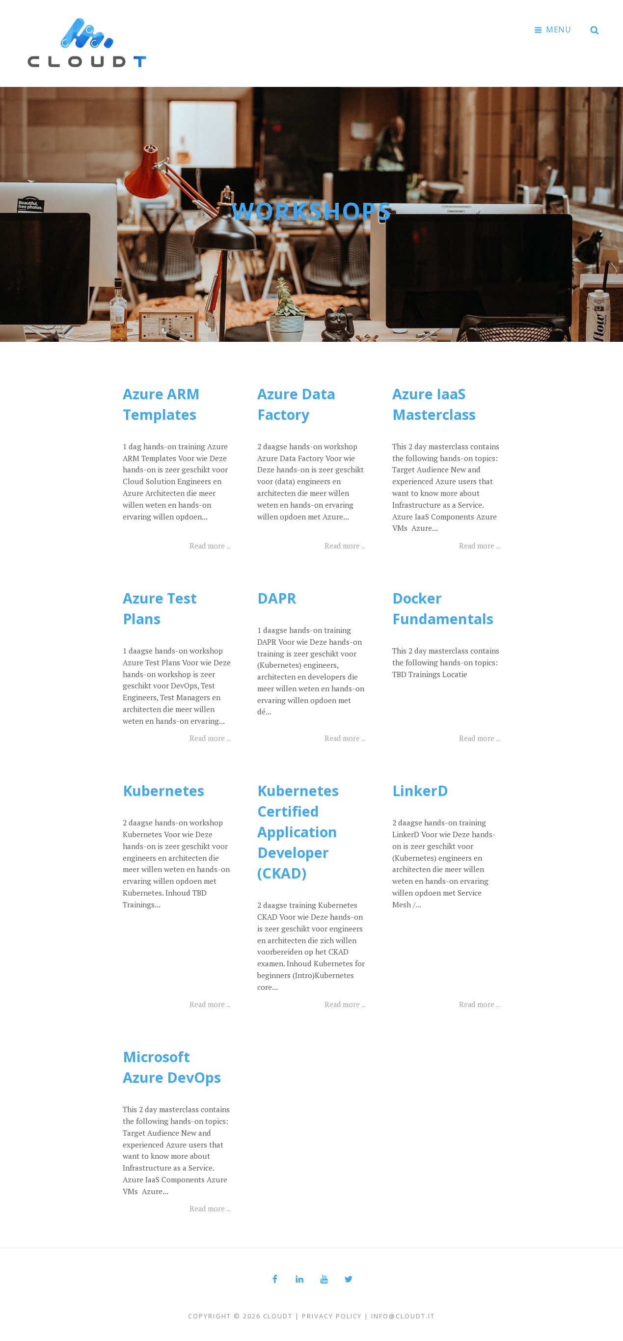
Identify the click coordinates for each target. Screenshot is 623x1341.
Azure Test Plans (161, 606)
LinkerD (420, 789)
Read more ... (209, 544)
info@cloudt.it (402, 1314)
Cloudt (278, 1314)
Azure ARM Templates (163, 402)
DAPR (277, 596)
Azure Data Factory (297, 402)
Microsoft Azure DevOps (173, 1065)
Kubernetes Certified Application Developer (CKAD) (298, 830)
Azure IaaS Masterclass (435, 402)
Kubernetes (164, 789)
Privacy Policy (332, 1314)
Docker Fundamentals (444, 606)
